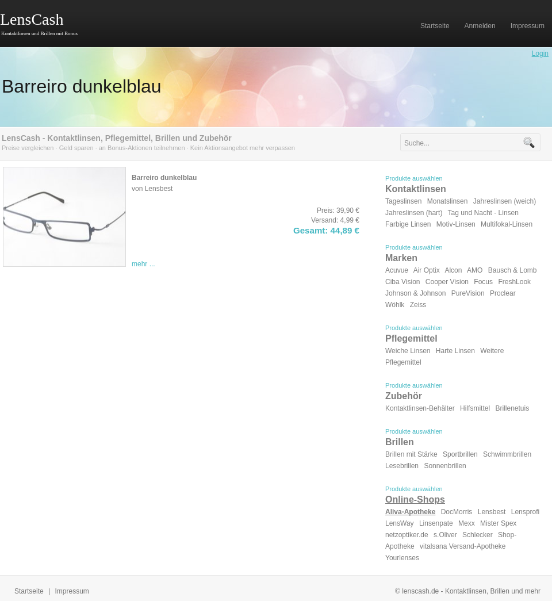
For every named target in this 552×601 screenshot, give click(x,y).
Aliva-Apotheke (410, 512)
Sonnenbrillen (445, 466)
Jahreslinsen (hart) (413, 213)
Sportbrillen (460, 454)
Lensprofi (525, 512)
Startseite (29, 591)
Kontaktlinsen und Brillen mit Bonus (39, 33)
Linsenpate (436, 523)
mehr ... (143, 264)
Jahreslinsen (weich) (504, 201)
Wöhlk (394, 305)
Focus (483, 282)
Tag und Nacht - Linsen (483, 213)
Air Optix (426, 270)
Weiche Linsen (408, 351)
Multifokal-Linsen (506, 224)
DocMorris (457, 512)
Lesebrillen (402, 466)
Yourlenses (402, 558)
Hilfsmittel (475, 408)
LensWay (399, 523)
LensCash (31, 19)
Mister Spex (498, 523)
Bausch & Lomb (512, 270)
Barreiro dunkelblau (82, 86)
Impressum (72, 591)
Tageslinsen (403, 201)
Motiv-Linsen (456, 224)
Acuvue (396, 270)
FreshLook (514, 282)
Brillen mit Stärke (411, 454)
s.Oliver (445, 535)
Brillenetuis (512, 408)
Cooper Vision (447, 282)
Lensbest (492, 512)
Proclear (503, 293)
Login (540, 53)
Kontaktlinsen (415, 189)
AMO (474, 270)
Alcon (453, 270)
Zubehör (403, 396)
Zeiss (418, 305)
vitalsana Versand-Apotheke (462, 546)
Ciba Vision (402, 282)
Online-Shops (415, 499)
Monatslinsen (447, 201)
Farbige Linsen (408, 224)
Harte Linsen (455, 351)
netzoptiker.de (406, 535)
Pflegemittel (411, 338)
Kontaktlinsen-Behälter (420, 408)
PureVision (468, 293)
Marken (401, 258)
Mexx (466, 523)
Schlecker (477, 535)
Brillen (399, 442)
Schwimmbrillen (507, 454)
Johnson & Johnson (415, 293)
